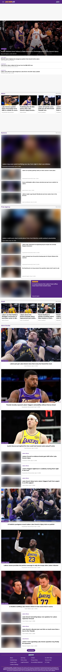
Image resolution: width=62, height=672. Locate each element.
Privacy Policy (34, 660)
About (11, 657)
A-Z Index (47, 662)
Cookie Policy (13, 662)
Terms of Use (48, 660)
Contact (33, 657)
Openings (23, 657)
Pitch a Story (24, 660)
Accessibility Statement (37, 662)
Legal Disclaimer (25, 662)
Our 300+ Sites (48, 657)
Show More (31, 650)
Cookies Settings (14, 664)
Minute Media (9, 667)
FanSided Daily (13, 660)
